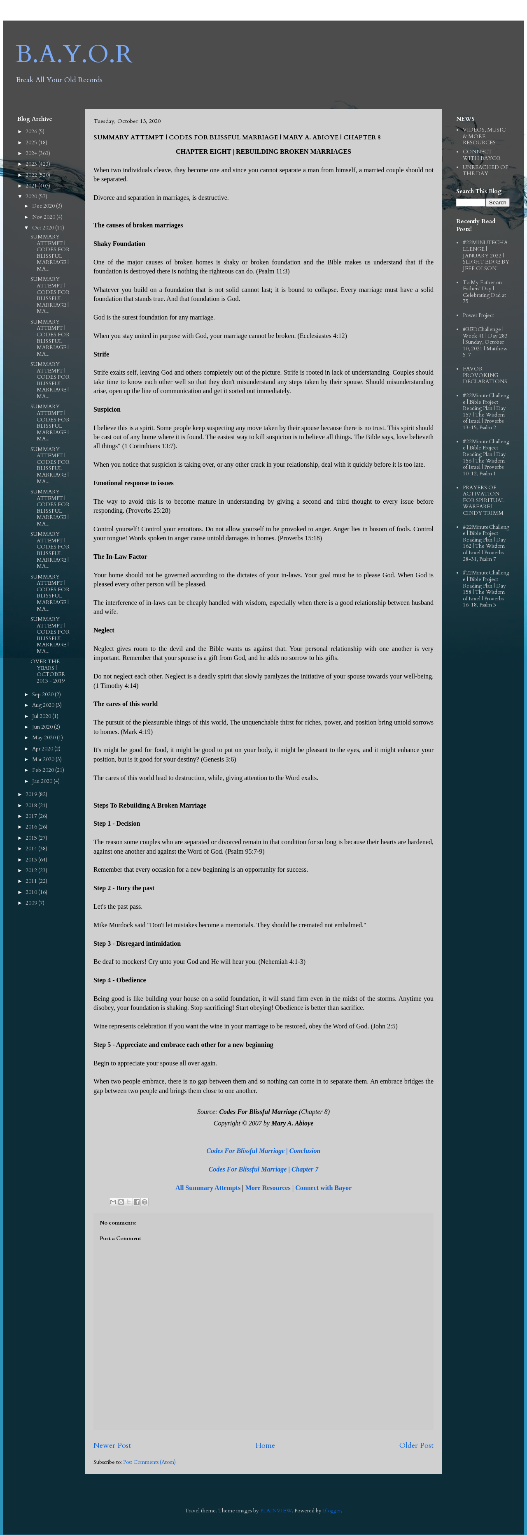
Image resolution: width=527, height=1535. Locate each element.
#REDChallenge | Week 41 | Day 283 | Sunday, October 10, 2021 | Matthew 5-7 (485, 342)
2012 (32, 870)
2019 (32, 794)
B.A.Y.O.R (74, 54)
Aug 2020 (44, 705)
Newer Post (112, 1445)
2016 (32, 827)
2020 (32, 196)
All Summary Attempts (207, 1187)
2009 (32, 903)
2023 (32, 164)
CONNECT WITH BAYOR (482, 155)
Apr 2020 (43, 748)
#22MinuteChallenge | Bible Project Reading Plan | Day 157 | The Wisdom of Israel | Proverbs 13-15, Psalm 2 (486, 411)
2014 (32, 848)
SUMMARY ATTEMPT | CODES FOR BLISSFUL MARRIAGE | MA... (50, 253)
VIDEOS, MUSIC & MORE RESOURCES (484, 136)
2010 (32, 892)
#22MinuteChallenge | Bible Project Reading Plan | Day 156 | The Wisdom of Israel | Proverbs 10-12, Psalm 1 (486, 457)
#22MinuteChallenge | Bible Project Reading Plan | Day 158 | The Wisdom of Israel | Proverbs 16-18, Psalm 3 (486, 589)
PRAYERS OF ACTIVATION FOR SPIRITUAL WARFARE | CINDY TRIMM (483, 500)
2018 (32, 805)
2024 (32, 153)
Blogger (332, 1510)
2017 (32, 816)
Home (265, 1445)
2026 (32, 131)
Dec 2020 (44, 206)
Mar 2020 (44, 759)
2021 (32, 186)
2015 (32, 838)
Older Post (416, 1445)
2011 (32, 881)
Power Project (478, 315)
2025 (32, 142)
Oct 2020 (43, 228)
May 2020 (44, 737)
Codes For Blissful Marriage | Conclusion (264, 1150)
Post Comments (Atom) (149, 1462)
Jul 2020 (42, 716)
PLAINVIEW (276, 1510)
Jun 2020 (43, 727)
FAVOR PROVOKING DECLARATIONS (485, 375)
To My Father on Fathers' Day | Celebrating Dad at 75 (484, 292)
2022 (32, 175)
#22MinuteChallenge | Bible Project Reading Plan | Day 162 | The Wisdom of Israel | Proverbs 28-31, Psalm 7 (486, 543)
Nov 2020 (44, 217)
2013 (32, 860)
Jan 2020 (43, 781)
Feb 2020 (43, 770)
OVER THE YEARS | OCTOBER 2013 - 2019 (47, 671)
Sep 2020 (43, 694)
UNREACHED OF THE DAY (485, 171)
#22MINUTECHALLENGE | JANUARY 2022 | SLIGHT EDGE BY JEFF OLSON (486, 255)
